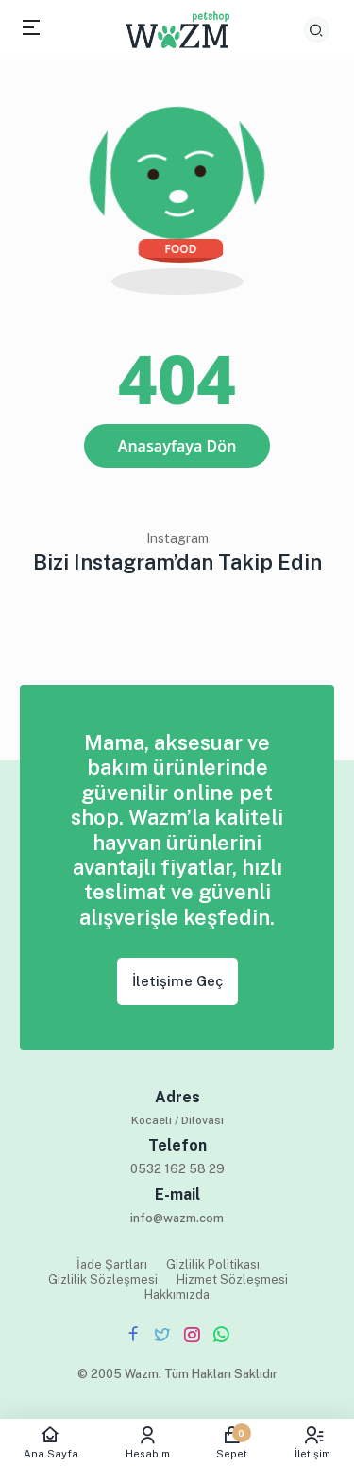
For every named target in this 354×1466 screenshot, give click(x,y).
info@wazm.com (177, 1218)
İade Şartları (111, 1264)
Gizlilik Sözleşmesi (103, 1279)
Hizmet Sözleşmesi (232, 1279)
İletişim (312, 1442)
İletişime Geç (177, 981)
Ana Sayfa (51, 1442)
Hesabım (148, 1442)
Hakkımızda (177, 1294)
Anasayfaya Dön (177, 445)
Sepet (233, 1442)
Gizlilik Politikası (213, 1264)
